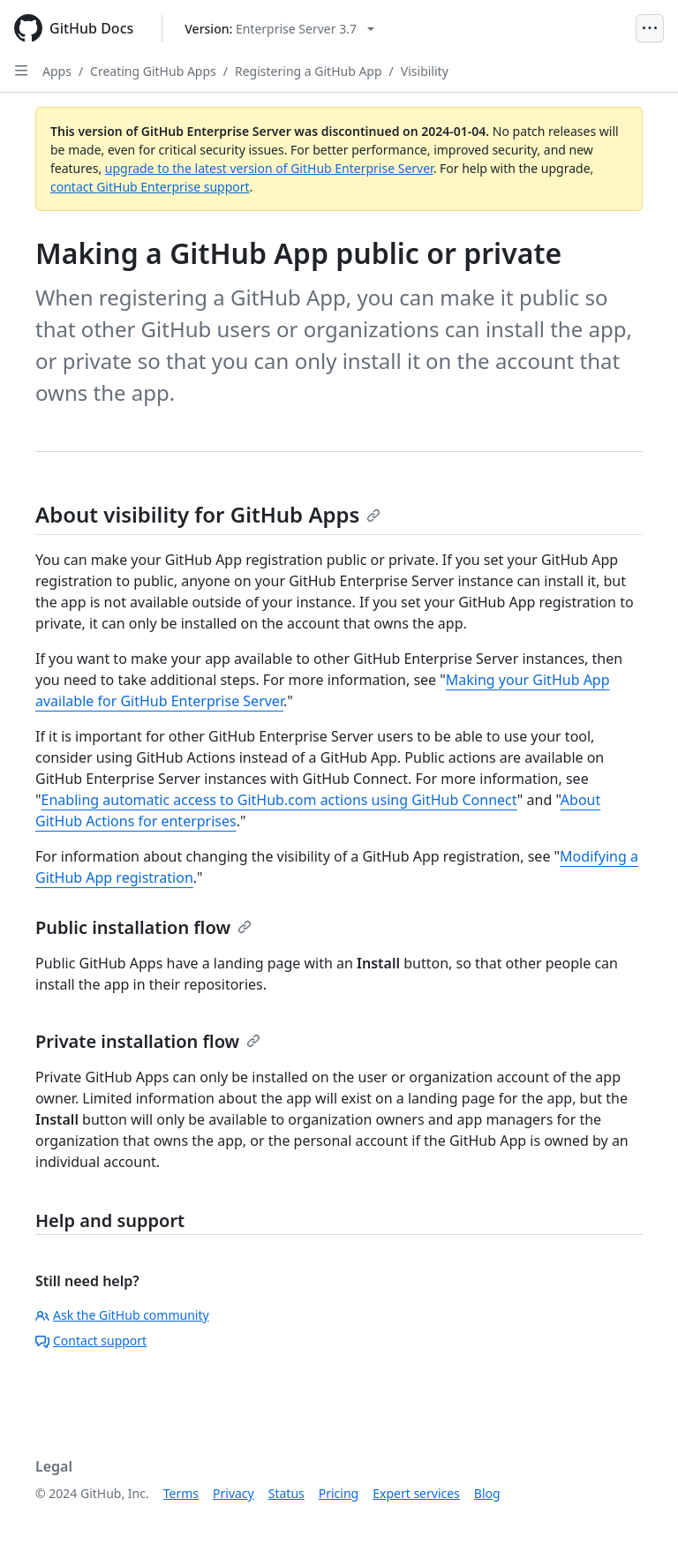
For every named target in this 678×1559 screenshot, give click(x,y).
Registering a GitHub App (308, 71)
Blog (487, 1493)
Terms (181, 1493)
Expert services (416, 1493)
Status (286, 1493)
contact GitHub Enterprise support (150, 186)
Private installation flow (147, 1041)
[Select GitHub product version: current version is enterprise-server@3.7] (279, 28)
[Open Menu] (650, 28)
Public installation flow (143, 927)
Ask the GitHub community (122, 1315)
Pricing (338, 1493)
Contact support (91, 1340)
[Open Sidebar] (21, 70)
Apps (57, 71)
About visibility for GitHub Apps (207, 514)
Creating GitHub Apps (153, 71)
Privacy (233, 1493)
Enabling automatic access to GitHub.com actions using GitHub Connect (279, 800)
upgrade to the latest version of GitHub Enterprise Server (269, 168)
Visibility (424, 71)
